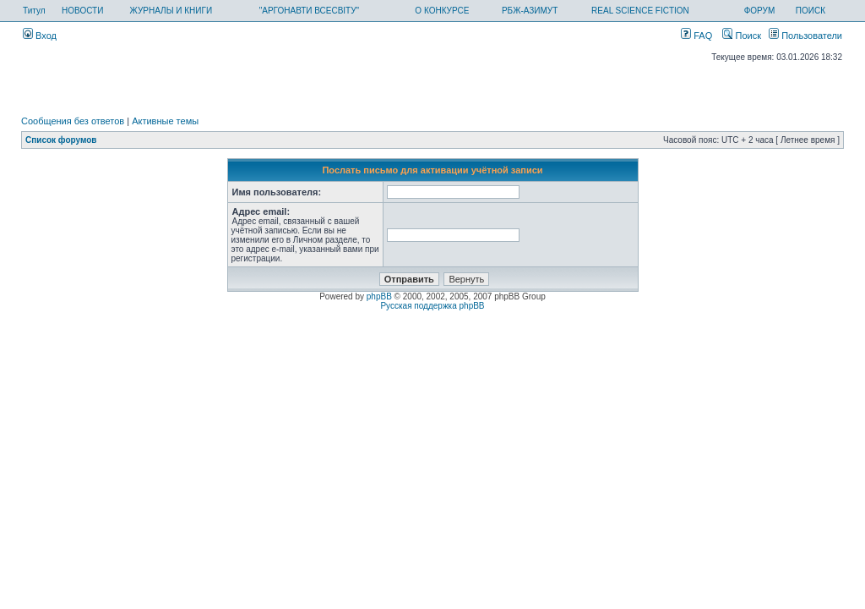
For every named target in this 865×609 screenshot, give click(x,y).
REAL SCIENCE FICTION (640, 10)
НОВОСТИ (82, 10)
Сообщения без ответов (72, 121)
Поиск (741, 35)
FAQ (696, 35)
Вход (40, 35)
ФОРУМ (759, 10)
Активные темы (165, 121)
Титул (34, 10)
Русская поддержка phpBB (432, 305)
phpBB (379, 296)
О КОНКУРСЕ (442, 10)
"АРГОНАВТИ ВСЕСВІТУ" (309, 10)
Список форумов (61, 140)
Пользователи (805, 35)
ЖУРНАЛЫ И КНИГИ (171, 10)
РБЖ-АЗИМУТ (530, 10)
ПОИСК (810, 10)
